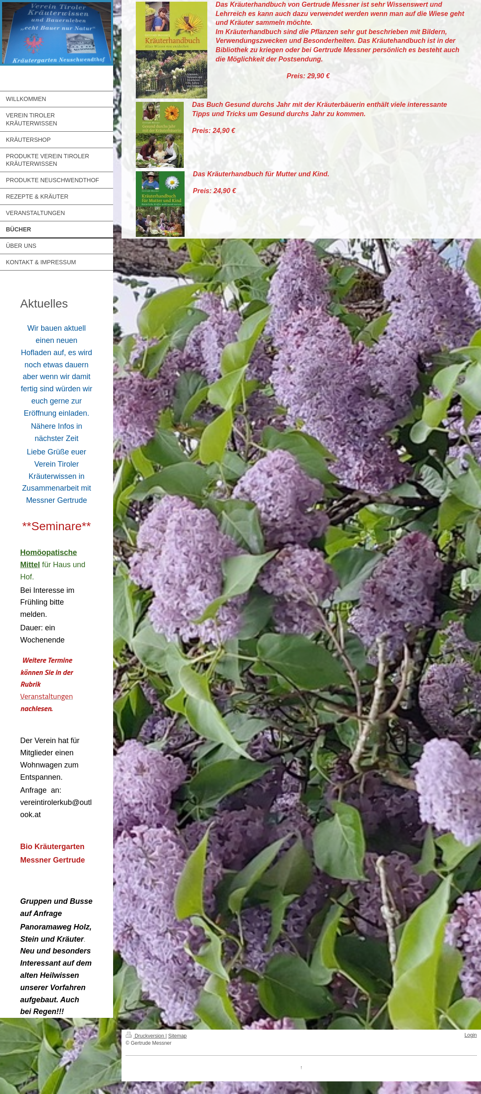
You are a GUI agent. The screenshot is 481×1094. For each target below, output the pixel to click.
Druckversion (146, 1036)
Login (471, 1035)
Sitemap (177, 1036)
